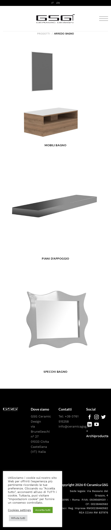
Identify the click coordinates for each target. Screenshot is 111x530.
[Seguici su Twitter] (103, 417)
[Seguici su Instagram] (96, 417)
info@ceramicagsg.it (74, 426)
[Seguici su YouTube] (96, 424)
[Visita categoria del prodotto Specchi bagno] (55, 324)
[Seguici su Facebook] (89, 417)
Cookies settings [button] (19, 510)
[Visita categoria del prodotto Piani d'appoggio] (55, 210)
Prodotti (43, 33)
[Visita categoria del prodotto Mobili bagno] (55, 97)
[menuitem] (52, 3)
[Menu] (103, 19)
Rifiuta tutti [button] (18, 518)
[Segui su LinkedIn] (89, 424)
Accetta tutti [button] (42, 510)
